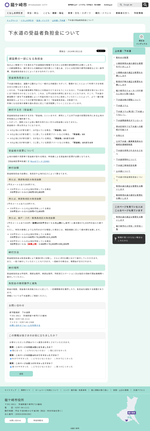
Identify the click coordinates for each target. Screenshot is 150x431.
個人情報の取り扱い (100, 390)
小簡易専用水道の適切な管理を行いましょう (129, 65)
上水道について (123, 171)
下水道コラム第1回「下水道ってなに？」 (130, 113)
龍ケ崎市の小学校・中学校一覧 (129, 227)
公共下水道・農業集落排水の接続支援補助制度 (129, 143)
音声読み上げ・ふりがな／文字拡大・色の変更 (84, 5)
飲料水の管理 (122, 57)
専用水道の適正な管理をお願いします (129, 188)
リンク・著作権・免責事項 (74, 390)
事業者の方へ (122, 12)
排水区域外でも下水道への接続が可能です (129, 128)
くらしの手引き (15, 12)
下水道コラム (122, 105)
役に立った (17, 350)
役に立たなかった (58, 350)
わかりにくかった (64, 358)
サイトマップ (10, 390)
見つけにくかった (64, 366)
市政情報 (138, 12)
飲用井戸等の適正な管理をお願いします (129, 83)
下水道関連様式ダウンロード (129, 120)
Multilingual (108, 5)
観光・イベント (103, 12)
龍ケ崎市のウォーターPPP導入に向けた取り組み (129, 92)
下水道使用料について (126, 159)
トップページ (12, 20)
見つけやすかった (20, 366)
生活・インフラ (42, 20)
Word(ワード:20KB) (40, 161)
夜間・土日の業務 (121, 390)
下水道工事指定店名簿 (126, 165)
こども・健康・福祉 (53, 12)
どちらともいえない (36, 350)
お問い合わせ (15, 420)
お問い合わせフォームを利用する (24, 325)
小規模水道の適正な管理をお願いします (129, 74)
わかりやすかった (20, 358)
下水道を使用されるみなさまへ (129, 152)
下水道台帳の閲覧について (128, 99)
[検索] (132, 4)
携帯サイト (26, 390)
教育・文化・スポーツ (79, 12)
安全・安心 (33, 12)
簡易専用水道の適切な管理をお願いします (129, 197)
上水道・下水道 (58, 20)
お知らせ (120, 135)
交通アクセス (139, 390)
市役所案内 (38, 420)
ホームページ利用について (47, 390)
